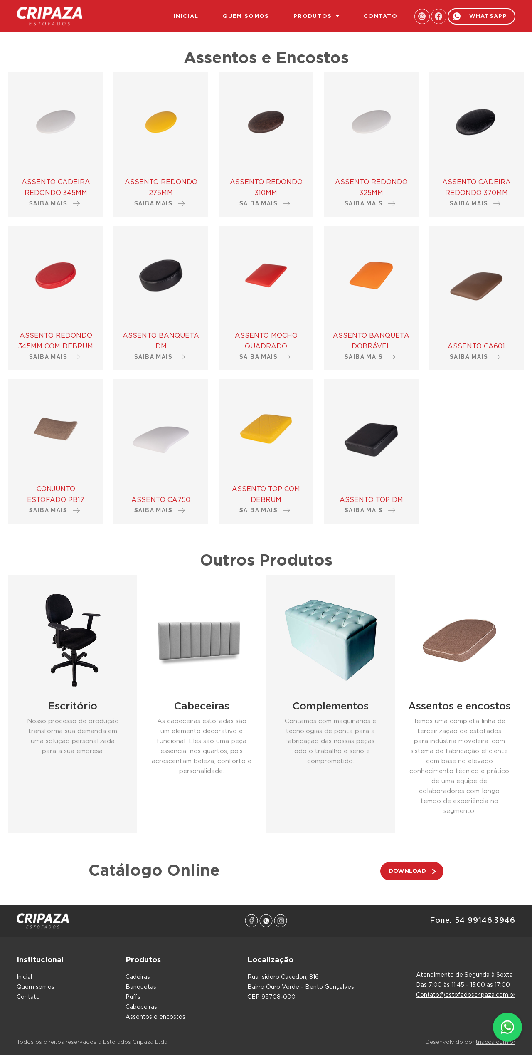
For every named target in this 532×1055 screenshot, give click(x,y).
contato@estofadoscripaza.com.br (465, 995)
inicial (186, 16)
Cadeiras (138, 977)
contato (380, 16)
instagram (422, 16)
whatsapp (488, 16)
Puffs (133, 997)
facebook (438, 16)
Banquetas (141, 987)
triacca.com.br (495, 1042)
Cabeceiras (141, 1007)
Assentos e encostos (155, 1017)
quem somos (246, 16)
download (407, 871)
